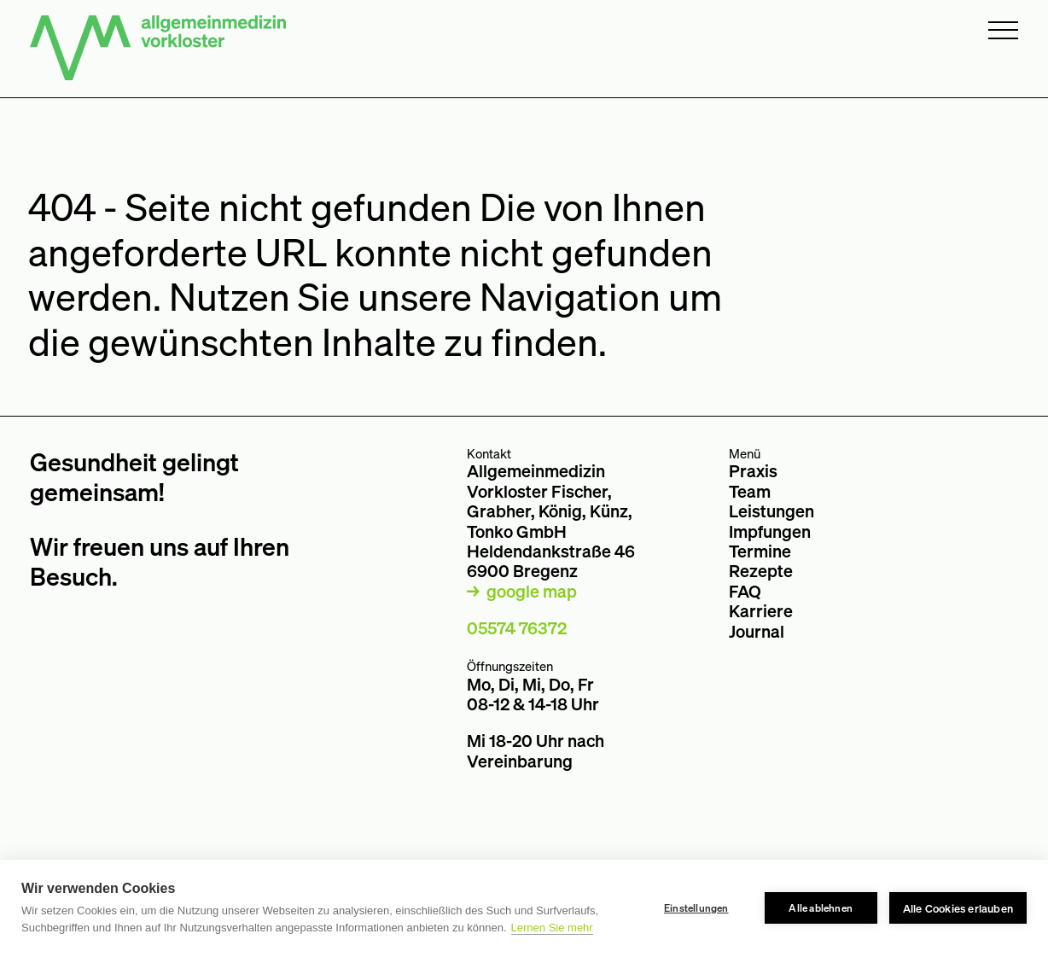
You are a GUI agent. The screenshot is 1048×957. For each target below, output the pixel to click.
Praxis (753, 471)
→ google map (522, 591)
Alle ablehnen (821, 908)
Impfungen (770, 531)
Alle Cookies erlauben (958, 908)
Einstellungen (696, 908)
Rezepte (761, 571)
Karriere (761, 611)
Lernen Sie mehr (552, 927)
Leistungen (771, 511)
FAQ (745, 591)
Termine (760, 551)
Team (750, 491)
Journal (756, 631)
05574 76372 (517, 628)
